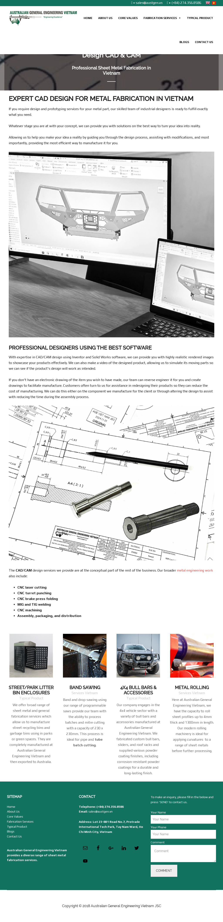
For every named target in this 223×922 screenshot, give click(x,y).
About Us (105, 18)
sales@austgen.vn (100, 811)
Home (88, 18)
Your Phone (158, 827)
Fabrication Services (160, 18)
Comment (158, 842)
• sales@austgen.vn (146, 3)
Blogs (184, 42)
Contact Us (204, 42)
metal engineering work (195, 570)
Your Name (158, 812)
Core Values (128, 18)
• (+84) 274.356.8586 (184, 3)
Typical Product (200, 18)
